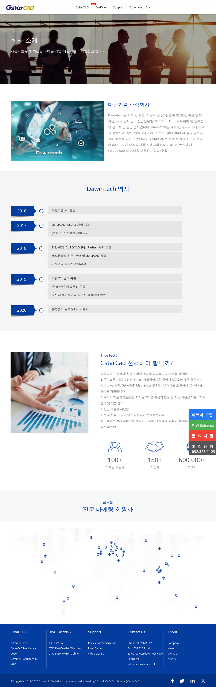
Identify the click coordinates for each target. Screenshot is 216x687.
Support (120, 7)
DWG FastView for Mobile (64, 653)
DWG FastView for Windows (65, 648)
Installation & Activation (102, 643)
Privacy (171, 659)
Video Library (96, 653)
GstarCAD (84, 6)
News (170, 648)
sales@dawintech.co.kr (149, 653)
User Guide (95, 648)
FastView (103, 7)
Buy (150, 7)
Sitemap (172, 653)
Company (173, 643)
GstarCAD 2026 (20, 643)
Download (136, 7)
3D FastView (56, 643)
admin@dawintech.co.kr (142, 664)
